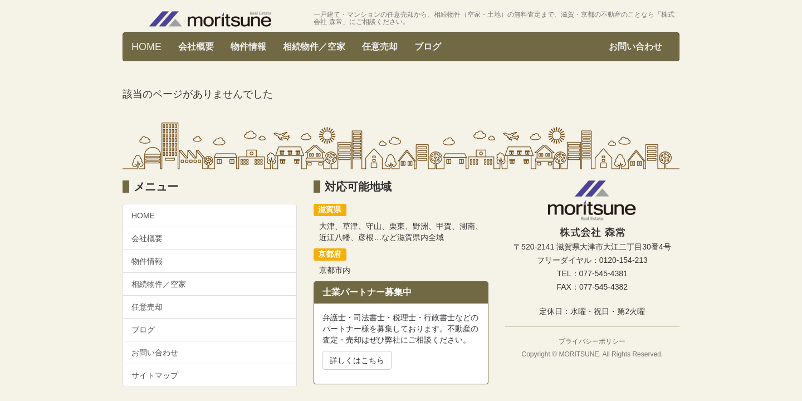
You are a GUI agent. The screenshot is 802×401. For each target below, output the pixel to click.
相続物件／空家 (314, 46)
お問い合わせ (635, 46)
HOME (146, 46)
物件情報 (248, 46)
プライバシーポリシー (592, 341)
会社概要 (196, 46)
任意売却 (380, 46)
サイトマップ (154, 375)
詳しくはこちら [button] (357, 360)
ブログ (427, 46)
